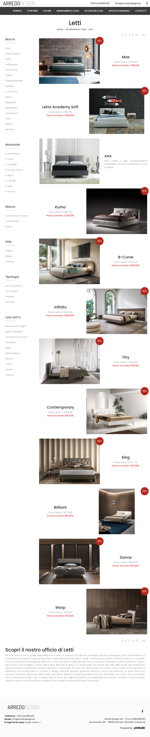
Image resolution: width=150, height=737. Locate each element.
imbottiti (9, 296)
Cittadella (10, 342)
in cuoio (9, 159)
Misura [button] (10, 207)
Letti (90, 29)
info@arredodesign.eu (23, 719)
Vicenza (9, 374)
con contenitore (13, 285)
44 (143, 35)
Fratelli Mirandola (14, 80)
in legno (9, 175)
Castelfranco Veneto (16, 337)
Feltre (8, 347)
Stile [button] (8, 242)
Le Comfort (11, 91)
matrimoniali (12, 221)
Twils (7, 118)
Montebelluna (12, 353)
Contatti (140, 10)
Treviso (9, 369)
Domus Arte (11, 69)
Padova (9, 358)
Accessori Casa (93, 10)
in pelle (9, 186)
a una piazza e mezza (16, 215)
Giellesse (9, 86)
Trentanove (11, 113)
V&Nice (9, 124)
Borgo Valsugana (14, 331)
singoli (8, 226)
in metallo (10, 180)
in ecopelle (11, 164)
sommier (10, 301)
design (8, 256)
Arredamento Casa (67, 10)
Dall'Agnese (11, 64)
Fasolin (8, 75)
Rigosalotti (10, 102)
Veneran (9, 129)
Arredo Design (12, 53)
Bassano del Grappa (15, 326)
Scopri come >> (33, 722)
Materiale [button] (12, 144)
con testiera (11, 291)
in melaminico (12, 153)
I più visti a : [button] (13, 317)
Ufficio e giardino (119, 10)
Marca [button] (10, 39)
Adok (7, 48)
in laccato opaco (14, 169)
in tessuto (10, 191)
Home (60, 29)
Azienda (17, 10)
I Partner (32, 10)
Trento (8, 364)
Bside (8, 59)
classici (9, 250)
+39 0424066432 (25, 715)
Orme (8, 96)
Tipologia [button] (12, 277)
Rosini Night (11, 107)
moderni (9, 261)
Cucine (47, 10)
